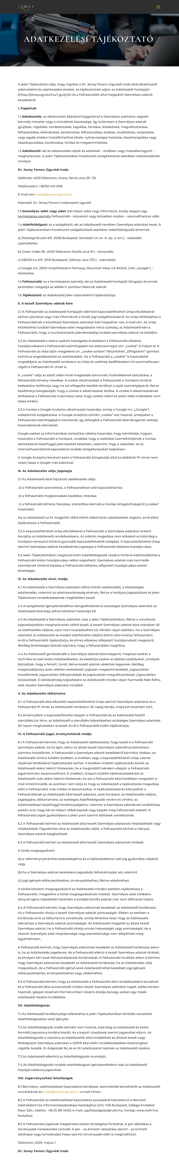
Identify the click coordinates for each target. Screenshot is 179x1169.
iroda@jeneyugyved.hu (54, 194)
